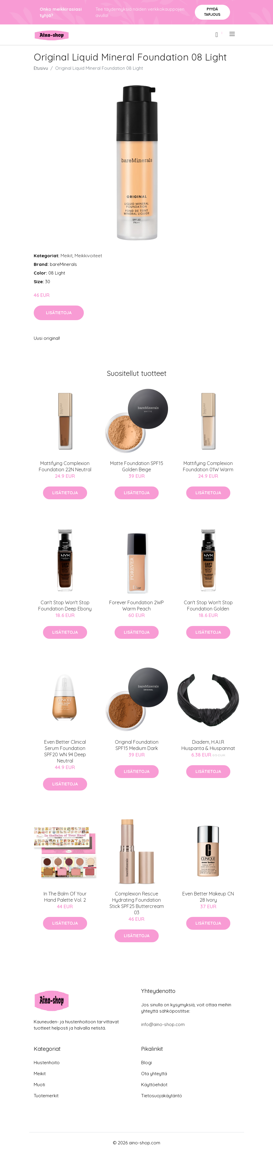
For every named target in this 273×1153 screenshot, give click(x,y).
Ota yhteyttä (154, 1073)
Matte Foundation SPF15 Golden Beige (136, 466)
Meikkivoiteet (88, 255)
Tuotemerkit (46, 1095)
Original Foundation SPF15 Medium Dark (136, 745)
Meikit (67, 255)
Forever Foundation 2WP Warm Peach (136, 605)
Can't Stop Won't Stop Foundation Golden (208, 605)
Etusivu (41, 68)
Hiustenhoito (47, 1062)
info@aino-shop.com (163, 1024)
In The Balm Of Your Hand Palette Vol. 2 (65, 897)
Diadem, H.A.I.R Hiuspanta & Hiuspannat (208, 745)
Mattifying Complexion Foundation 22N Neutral (65, 466)
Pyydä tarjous (212, 12)
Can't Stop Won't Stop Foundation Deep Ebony (65, 605)
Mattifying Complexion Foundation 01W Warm (208, 466)
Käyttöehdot (154, 1084)
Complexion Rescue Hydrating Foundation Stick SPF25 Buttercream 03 (136, 903)
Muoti (39, 1084)
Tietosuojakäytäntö (161, 1095)
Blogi (146, 1062)
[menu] (233, 34)
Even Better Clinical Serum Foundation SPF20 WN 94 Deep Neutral (65, 751)
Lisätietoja (59, 312)
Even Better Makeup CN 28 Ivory (208, 897)
